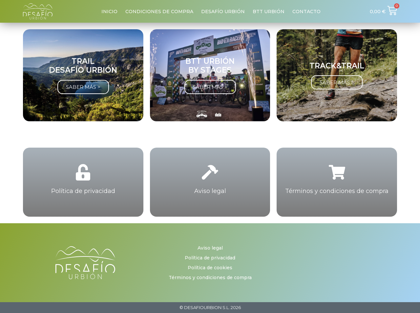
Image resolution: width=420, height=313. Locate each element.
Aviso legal (210, 191)
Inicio (109, 11)
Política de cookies (210, 268)
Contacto (306, 11)
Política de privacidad (83, 191)
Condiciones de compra (159, 11)
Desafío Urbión (223, 11)
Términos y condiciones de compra (336, 191)
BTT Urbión (268, 11)
